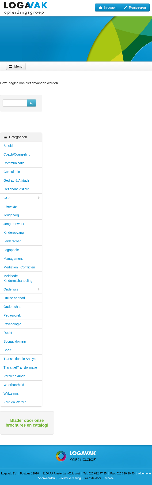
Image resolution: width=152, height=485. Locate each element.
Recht (8, 333)
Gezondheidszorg (16, 189)
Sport (7, 350)
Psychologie (12, 324)
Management (13, 258)
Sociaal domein (15, 341)
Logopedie (11, 250)
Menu (16, 66)
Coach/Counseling (17, 154)
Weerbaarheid (14, 385)
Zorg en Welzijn (15, 402)
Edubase (108, 478)
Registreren (135, 7)
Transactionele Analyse (20, 359)
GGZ (22, 198)
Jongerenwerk (14, 224)
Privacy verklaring (70, 478)
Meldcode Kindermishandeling (18, 278)
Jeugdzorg (11, 215)
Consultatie (12, 172)
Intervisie (10, 206)
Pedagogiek (12, 315)
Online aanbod (14, 298)
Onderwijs (22, 289)
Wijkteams (11, 393)
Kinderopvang (14, 232)
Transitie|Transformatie (20, 367)
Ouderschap (12, 307)
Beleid (8, 146)
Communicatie (14, 163)
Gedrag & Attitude (17, 180)
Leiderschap (12, 241)
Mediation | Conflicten (19, 267)
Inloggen (108, 7)
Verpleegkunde (14, 376)
